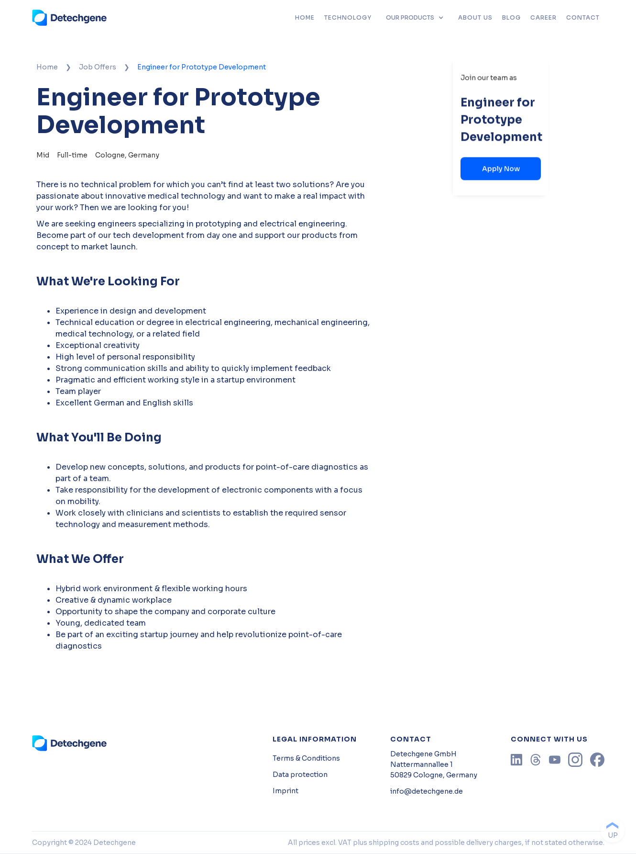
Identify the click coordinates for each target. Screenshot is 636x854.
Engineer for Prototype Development (201, 67)
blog (511, 17)
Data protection (300, 774)
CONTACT (583, 17)
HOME (305, 17)
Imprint (285, 791)
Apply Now (501, 168)
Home (47, 67)
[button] (414, 18)
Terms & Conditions (306, 758)
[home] (69, 18)
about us (475, 17)
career (543, 17)
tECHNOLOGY (348, 17)
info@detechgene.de (426, 791)
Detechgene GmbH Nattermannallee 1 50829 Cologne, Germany (433, 764)
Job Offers (97, 67)
